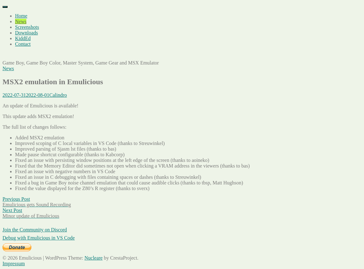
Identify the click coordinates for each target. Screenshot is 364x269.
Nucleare (93, 258)
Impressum (14, 263)
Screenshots (27, 27)
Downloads (26, 32)
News (20, 21)
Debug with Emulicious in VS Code (39, 238)
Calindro (58, 95)
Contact (23, 44)
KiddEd (23, 38)
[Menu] (5, 7)
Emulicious (14, 54)
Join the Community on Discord (35, 229)
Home (21, 15)
